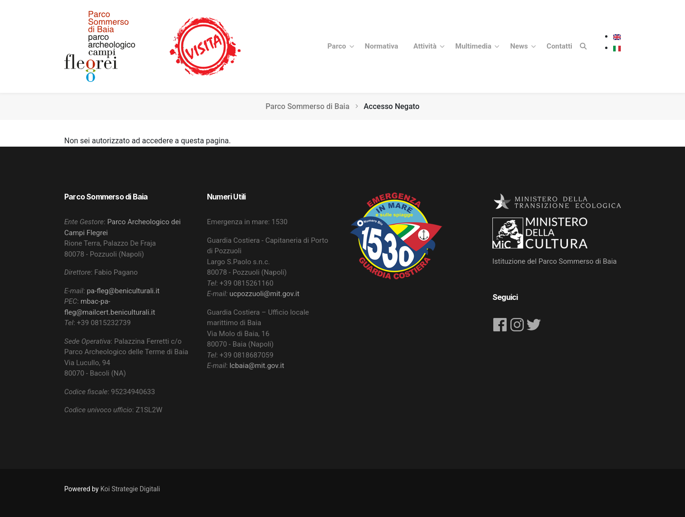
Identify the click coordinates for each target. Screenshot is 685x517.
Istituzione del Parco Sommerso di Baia (554, 261)
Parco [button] (337, 46)
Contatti (559, 46)
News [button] (519, 46)
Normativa (381, 46)
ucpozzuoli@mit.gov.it (264, 293)
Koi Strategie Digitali (130, 489)
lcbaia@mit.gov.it (256, 365)
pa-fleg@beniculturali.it (123, 291)
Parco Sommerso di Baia (307, 106)
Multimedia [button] (474, 46)
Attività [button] (425, 46)
